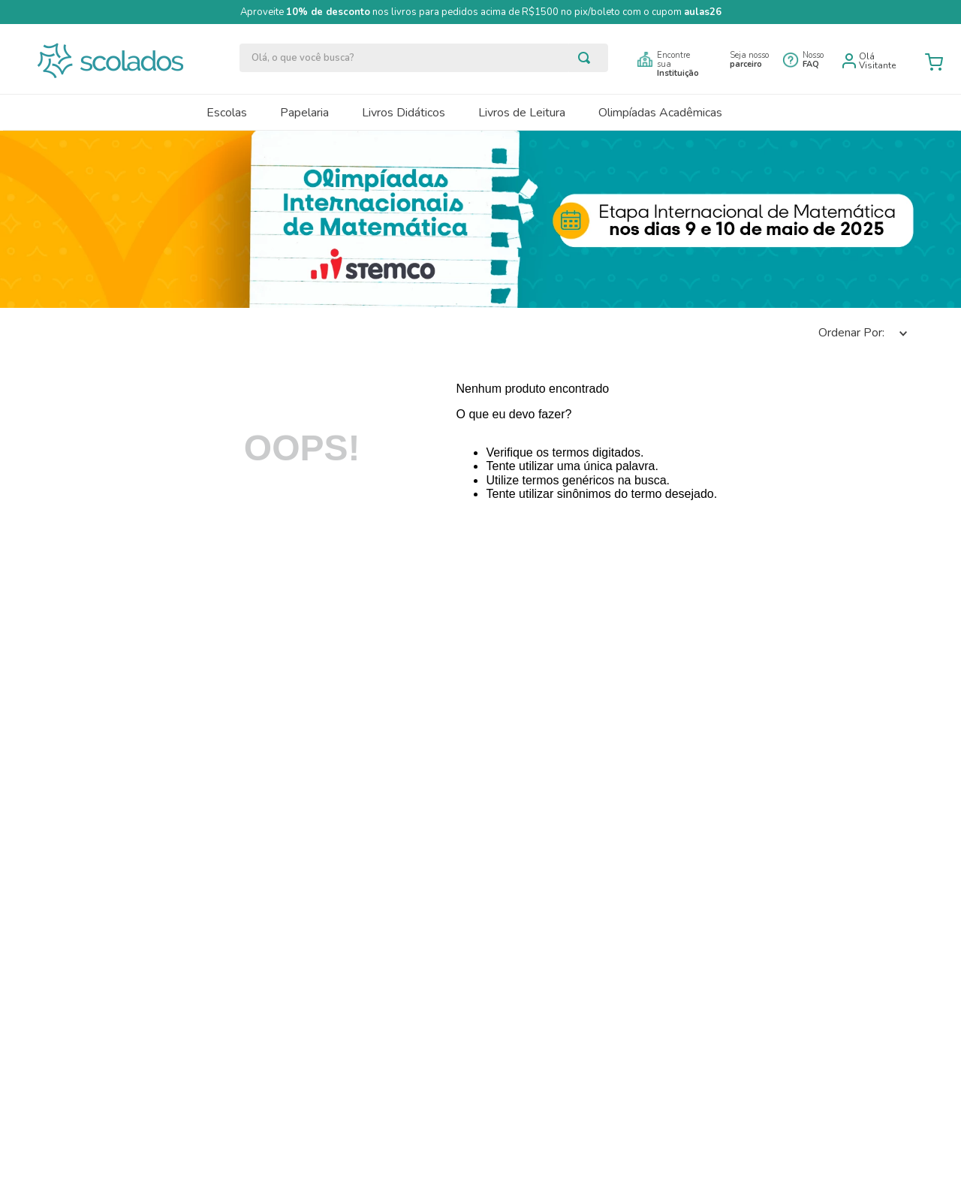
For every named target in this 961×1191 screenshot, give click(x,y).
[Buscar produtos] (587, 58)
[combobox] (423, 58)
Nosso (813, 60)
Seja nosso (749, 60)
